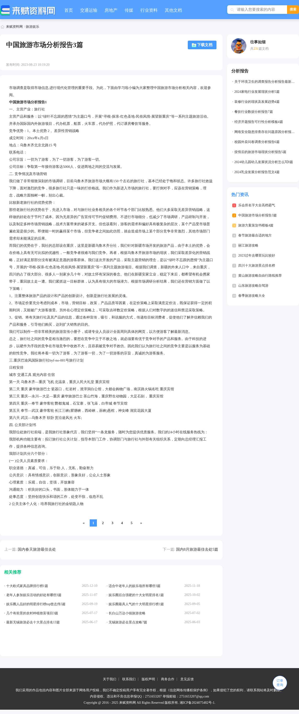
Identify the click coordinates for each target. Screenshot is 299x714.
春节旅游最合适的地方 (255, 235)
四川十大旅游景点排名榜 (256, 265)
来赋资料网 (14, 26)
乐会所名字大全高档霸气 (256, 205)
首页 (68, 10)
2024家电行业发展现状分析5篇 (257, 91)
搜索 (293, 9)
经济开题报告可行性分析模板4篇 (258, 122)
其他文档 (173, 10)
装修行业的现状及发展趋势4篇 (257, 102)
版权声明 (148, 679)
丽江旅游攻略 (248, 245)
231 (256, 48)
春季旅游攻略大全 (251, 295)
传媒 (129, 10)
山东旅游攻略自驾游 (253, 285)
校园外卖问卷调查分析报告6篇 (257, 142)
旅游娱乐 (32, 26)
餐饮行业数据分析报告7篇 (253, 112)
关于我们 (109, 679)
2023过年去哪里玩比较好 (256, 255)
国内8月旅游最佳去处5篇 (197, 549)
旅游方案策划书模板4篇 (255, 225)
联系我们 (129, 679)
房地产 (111, 10)
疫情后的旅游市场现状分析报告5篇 (260, 152)
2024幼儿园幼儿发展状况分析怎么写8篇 (263, 162)
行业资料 (149, 10)
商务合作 (167, 679)
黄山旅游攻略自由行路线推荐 (260, 275)
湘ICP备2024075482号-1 (197, 702)
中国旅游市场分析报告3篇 (257, 215)
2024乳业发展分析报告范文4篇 (257, 172)
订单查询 (280, 683)
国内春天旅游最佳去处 (37, 549)
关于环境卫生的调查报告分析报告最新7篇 (265, 81)
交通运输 (88, 10)
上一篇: (10, 549)
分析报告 (240, 71)
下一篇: (169, 549)
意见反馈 (187, 679)
